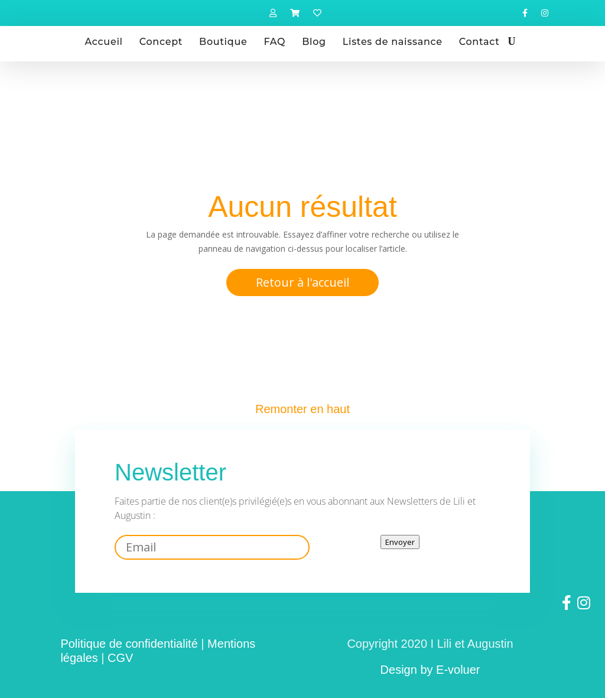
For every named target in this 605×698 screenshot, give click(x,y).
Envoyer (400, 542)
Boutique (223, 41)
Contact (479, 41)
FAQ (274, 41)
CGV (120, 657)
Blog (314, 41)
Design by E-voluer (430, 669)
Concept (161, 41)
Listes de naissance (393, 41)
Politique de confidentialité (128, 643)
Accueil (104, 41)
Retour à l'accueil (302, 282)
